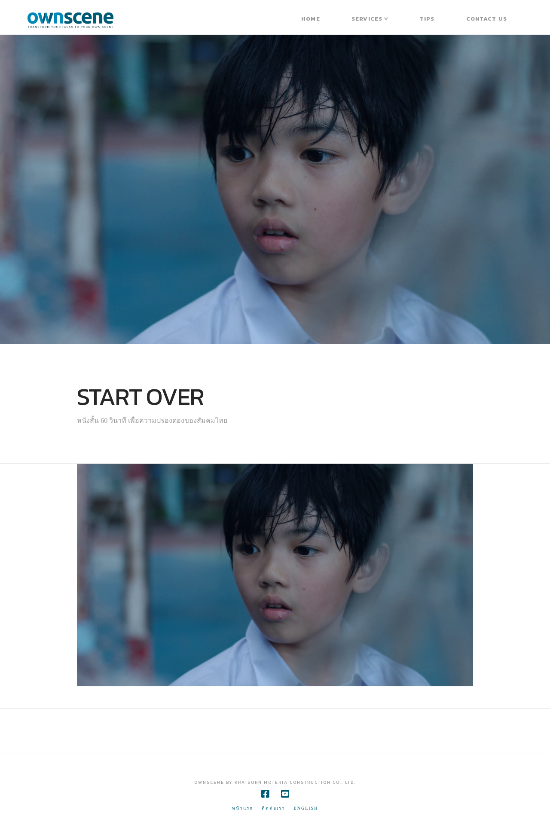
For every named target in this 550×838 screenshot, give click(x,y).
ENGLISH (306, 808)
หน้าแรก (242, 808)
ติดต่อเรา (273, 808)
